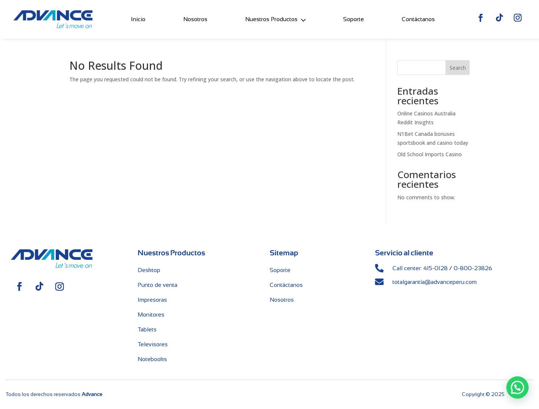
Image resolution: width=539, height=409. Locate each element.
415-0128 (435, 268)
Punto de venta (157, 285)
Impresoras (152, 300)
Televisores (153, 344)
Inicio (138, 17)
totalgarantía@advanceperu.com (434, 282)
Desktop (149, 270)
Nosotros (195, 17)
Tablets (147, 329)
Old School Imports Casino (429, 154)
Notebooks (152, 359)
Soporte (353, 17)
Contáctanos (418, 17)
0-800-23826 (473, 268)
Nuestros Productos (271, 17)
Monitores (151, 314)
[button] (517, 387)
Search (458, 67)
